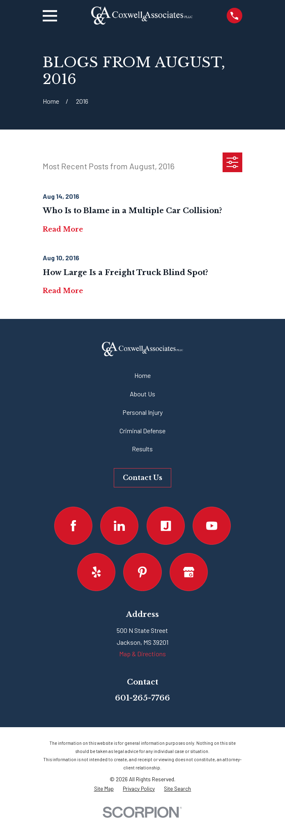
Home (142, 375)
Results (142, 449)
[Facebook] (73, 526)
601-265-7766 (142, 698)
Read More (63, 229)
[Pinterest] (142, 572)
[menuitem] (104, 789)
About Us (142, 394)
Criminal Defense (142, 431)
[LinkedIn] (119, 526)
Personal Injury (142, 412)
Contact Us (142, 477)
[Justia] (166, 526)
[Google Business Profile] (189, 572)
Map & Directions (142, 653)
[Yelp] (96, 572)
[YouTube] (212, 526)
